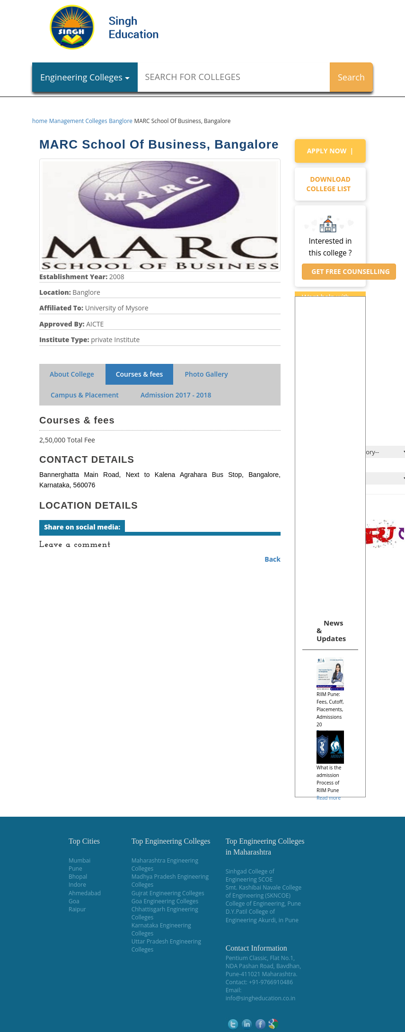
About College (72, 374)
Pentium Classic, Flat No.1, (260, 958)
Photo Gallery (206, 374)
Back (272, 559)
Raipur (77, 909)
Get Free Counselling (349, 271)
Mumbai (79, 860)
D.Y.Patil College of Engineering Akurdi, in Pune (262, 916)
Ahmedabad (85, 893)
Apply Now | (330, 150)
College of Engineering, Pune (263, 904)
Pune (75, 868)
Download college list (330, 184)
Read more (329, 797)
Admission (176, 394)
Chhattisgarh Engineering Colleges (165, 913)
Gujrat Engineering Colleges (168, 893)
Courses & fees (139, 374)
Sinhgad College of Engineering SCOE (250, 875)
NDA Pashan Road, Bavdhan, (263, 966)
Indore (77, 885)
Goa (74, 901)
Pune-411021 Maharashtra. (262, 974)
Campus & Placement (85, 394)
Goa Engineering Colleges (165, 901)
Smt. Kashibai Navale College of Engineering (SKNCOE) (264, 891)
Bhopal (78, 877)
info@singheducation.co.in (261, 998)
